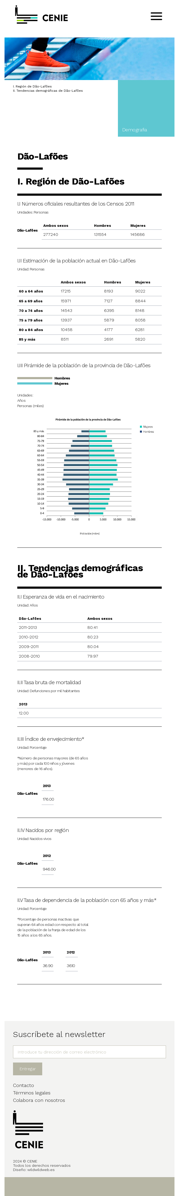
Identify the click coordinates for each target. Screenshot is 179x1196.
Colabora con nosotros (39, 1100)
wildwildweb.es (41, 1170)
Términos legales (31, 1092)
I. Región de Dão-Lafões (32, 86)
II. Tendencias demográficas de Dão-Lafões (48, 91)
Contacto (23, 1085)
